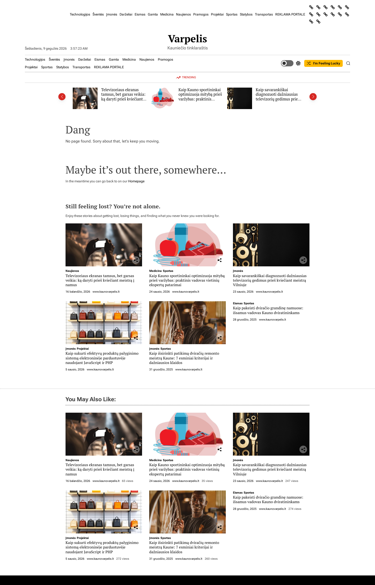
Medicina (167, 14)
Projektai (217, 14)
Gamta (153, 14)
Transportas (264, 14)
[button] (62, 96)
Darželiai (126, 14)
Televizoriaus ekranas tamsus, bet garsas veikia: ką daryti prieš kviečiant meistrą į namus (123, 96)
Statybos (246, 14)
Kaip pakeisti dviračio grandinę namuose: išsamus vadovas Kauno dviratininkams (268, 310)
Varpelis (187, 38)
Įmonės (111, 14)
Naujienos (183, 14)
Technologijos (80, 14)
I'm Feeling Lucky (323, 63)
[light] (291, 63)
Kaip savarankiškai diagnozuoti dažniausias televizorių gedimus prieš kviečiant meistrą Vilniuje (278, 96)
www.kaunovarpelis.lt (106, 291)
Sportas (231, 14)
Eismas (140, 14)
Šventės (98, 14)
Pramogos (201, 14)
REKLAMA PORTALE (290, 14)
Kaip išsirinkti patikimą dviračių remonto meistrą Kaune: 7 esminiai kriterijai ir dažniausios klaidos (184, 358)
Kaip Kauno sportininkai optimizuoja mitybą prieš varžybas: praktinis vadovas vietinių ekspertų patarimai (200, 99)
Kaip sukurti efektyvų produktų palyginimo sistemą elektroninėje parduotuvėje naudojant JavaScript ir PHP (102, 358)
